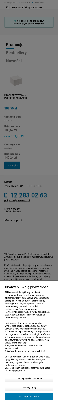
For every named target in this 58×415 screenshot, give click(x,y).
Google (13, 314)
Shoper (21, 314)
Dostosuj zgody (29, 387)
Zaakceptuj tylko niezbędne (29, 378)
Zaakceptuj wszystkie (29, 396)
